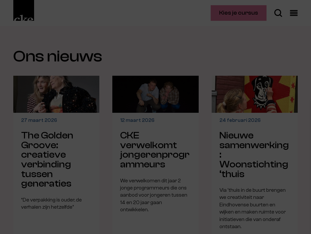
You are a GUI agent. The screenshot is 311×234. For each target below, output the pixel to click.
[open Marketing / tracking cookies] (300, 179)
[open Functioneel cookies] (300, 160)
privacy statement (229, 138)
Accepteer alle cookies (256, 203)
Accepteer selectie (255, 221)
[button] (249, 159)
